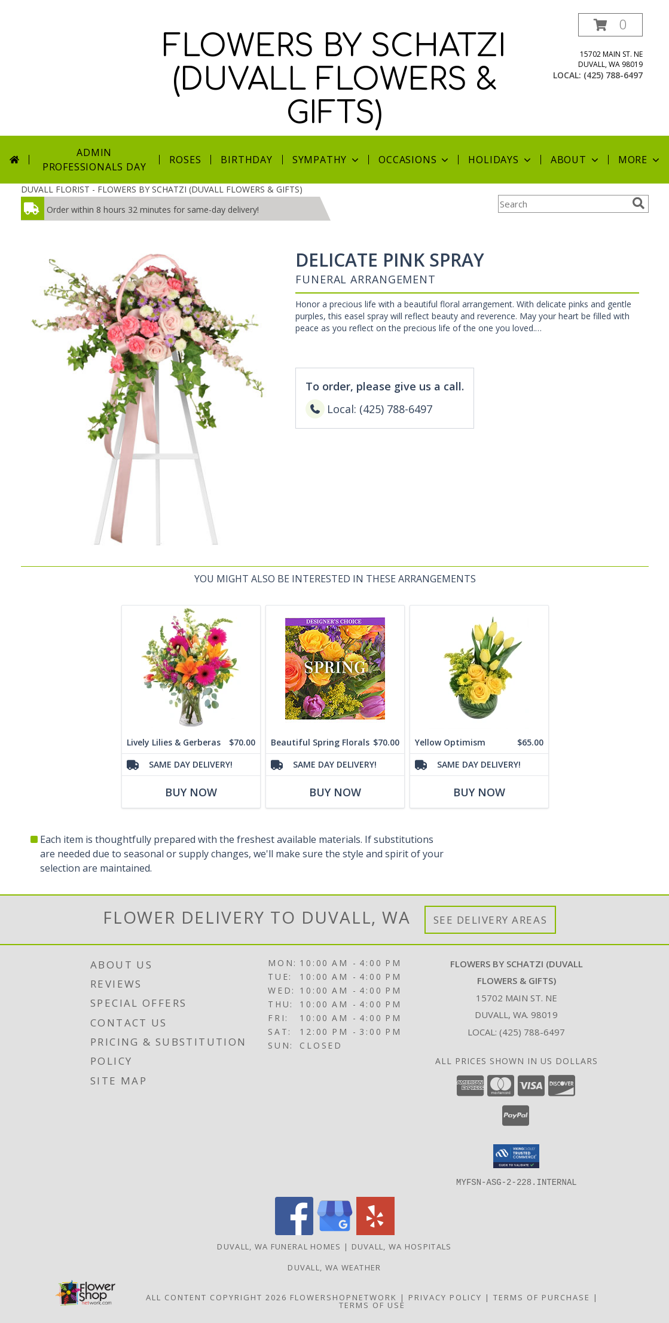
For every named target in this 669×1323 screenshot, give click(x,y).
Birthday (246, 159)
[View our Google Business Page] (335, 1231)
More (640, 159)
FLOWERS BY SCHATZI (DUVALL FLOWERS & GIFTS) (334, 80)
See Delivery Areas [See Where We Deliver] (490, 920)
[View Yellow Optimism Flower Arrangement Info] (479, 669)
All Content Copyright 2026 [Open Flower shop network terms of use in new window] (216, 1296)
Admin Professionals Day (94, 159)
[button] (610, 24)
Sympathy (326, 159)
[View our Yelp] (375, 1231)
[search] (638, 203)
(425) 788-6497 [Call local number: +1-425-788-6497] (613, 75)
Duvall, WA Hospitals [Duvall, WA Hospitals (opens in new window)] (402, 1245)
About (576, 159)
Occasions (414, 159)
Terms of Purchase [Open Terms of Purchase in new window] (541, 1296)
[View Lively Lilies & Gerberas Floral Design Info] (190, 669)
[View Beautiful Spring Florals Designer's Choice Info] (334, 669)
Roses (185, 159)
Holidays (500, 159)
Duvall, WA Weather (334, 1266)
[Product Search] (563, 203)
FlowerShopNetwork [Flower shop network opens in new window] (343, 1296)
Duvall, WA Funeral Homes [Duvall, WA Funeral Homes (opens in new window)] (279, 1245)
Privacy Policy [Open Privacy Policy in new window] (445, 1296)
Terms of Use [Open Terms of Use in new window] (372, 1304)
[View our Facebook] (294, 1231)
